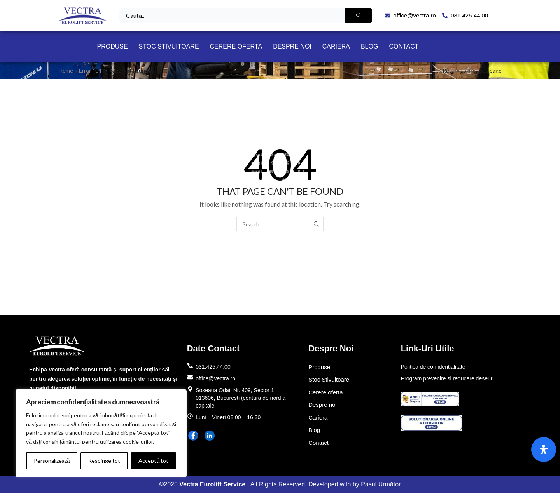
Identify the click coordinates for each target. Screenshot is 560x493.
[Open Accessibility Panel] (543, 449)
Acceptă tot (153, 460)
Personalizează (52, 460)
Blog (369, 46)
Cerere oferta (236, 46)
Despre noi (292, 46)
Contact (403, 46)
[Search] (358, 15)
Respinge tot (104, 460)
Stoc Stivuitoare (169, 46)
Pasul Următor (381, 484)
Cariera (336, 46)
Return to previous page (472, 70)
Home (66, 70)
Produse (112, 46)
